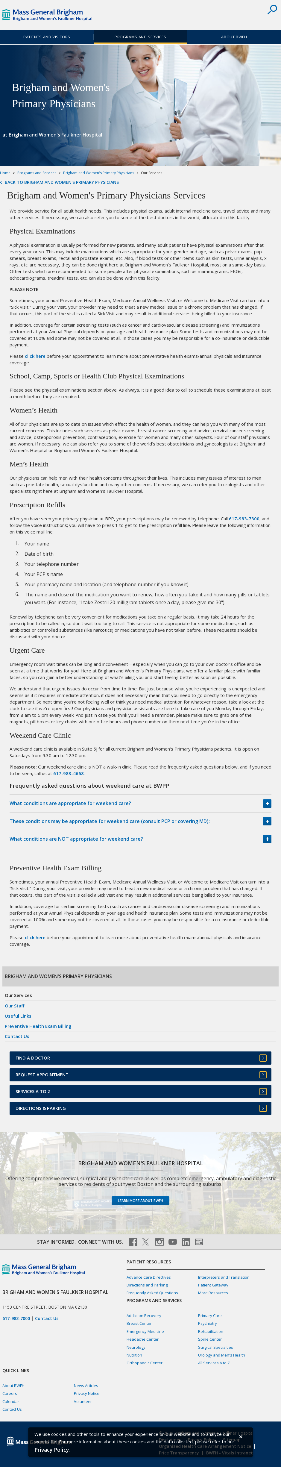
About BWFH (234, 37)
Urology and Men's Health (221, 1355)
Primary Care (210, 1315)
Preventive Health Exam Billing (38, 1026)
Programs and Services (140, 37)
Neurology (136, 1347)
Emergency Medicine (145, 1331)
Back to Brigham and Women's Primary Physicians (62, 182)
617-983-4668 (68, 773)
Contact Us (17, 1036)
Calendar (10, 1401)
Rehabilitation (210, 1331)
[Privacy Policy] (51, 1449)
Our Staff (15, 1006)
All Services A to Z (214, 1363)
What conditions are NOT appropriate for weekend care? (76, 839)
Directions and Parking (147, 1285)
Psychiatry (207, 1323)
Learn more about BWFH (140, 1200)
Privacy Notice (86, 1393)
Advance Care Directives (149, 1277)
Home (5, 172)
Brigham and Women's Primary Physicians (98, 172)
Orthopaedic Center (144, 1363)
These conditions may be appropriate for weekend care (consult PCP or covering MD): (110, 821)
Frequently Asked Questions (152, 1292)
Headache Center (143, 1339)
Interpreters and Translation (224, 1277)
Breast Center (139, 1323)
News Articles (86, 1385)
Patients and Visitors (46, 37)
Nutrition (134, 1355)
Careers (9, 1393)
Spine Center (210, 1339)
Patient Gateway (213, 1285)
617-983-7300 (244, 519)
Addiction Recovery (144, 1315)
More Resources (213, 1292)
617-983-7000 (16, 1318)
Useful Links (18, 1016)
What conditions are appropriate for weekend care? (70, 803)
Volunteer (83, 1401)
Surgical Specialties (215, 1347)
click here (35, 356)
